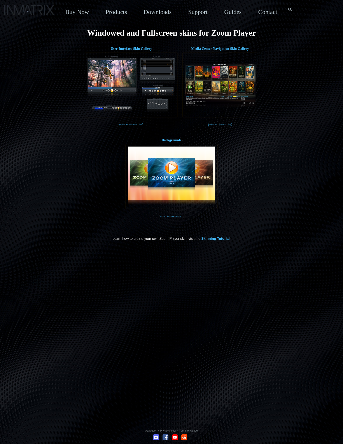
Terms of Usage (188, 430)
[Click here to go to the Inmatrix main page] (12, 11)
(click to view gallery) (131, 124)
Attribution (151, 430)
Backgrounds (171, 140)
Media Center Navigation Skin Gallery (220, 48)
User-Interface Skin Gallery (131, 48)
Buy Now (77, 12)
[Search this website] (316, 9)
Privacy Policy (168, 430)
